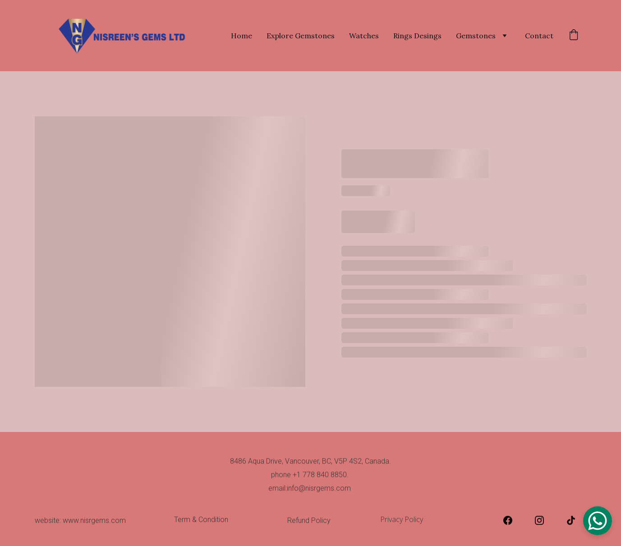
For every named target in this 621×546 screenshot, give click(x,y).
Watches (364, 35)
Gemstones (476, 35)
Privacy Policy (403, 521)
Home (241, 35)
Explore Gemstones (301, 35)
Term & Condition (201, 521)
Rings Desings (417, 35)
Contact (539, 35)
